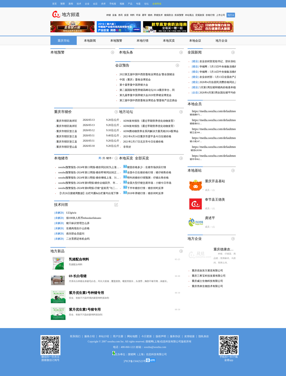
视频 (122, 3)
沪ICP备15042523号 (135, 361)
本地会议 (195, 40)
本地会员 (195, 104)
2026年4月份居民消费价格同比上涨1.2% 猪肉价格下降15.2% (233, 82)
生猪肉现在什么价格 (72, 228)
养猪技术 (158, 15)
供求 (103, 3)
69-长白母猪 (124, 276)
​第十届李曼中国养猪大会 (134, 84)
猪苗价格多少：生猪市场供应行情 (144, 167)
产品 (130, 3)
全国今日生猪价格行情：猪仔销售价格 (147, 172)
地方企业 (221, 40)
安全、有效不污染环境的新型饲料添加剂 (89, 298)
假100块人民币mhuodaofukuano (77, 218)
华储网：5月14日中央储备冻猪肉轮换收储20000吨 (228, 71)
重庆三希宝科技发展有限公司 (209, 275)
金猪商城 (156, 3)
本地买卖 (169, 40)
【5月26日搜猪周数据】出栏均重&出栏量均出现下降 (88, 193)
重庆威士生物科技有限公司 (207, 281)
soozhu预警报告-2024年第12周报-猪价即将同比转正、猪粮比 (92, 172)
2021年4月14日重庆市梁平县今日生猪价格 (147, 136)
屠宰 (144, 15)
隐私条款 (204, 336)
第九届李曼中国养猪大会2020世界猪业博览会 (145, 95)
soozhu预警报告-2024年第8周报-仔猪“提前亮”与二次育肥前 (91, 188)
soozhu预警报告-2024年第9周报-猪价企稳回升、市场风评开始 (93, 182)
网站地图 (132, 336)
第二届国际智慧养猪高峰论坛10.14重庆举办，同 (147, 90)
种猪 (108, 15)
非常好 (127, 146)
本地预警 (116, 40)
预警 (62, 3)
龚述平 (210, 218)
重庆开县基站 (215, 181)
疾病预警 (179, 15)
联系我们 (75, 336)
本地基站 (195, 170)
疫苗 (126, 15)
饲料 (132, 15)
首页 (54, 3)
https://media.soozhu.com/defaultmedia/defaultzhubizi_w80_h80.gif (232, 113)
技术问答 (61, 205)
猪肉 (150, 15)
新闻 (71, 3)
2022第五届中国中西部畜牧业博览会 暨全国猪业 (147, 74)
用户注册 (118, 336)
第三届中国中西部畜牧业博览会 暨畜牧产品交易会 (148, 100)
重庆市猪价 (63, 112)
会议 (95, 3)
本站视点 (189, 15)
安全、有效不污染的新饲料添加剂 (85, 314)
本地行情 (142, 40)
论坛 (146, 3)
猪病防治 (168, 15)
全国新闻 (195, 52)
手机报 (112, 3)
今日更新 (146, 336)
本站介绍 (104, 336)
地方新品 (57, 251)
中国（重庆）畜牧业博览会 (135, 79)
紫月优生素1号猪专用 (124, 309)
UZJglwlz (65, 212)
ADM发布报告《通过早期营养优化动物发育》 (149, 120)
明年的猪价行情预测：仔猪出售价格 (146, 177)
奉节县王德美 (215, 199)
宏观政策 (199, 15)
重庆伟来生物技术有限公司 (207, 286)
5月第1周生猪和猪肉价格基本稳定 (218, 87)
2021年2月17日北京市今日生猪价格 (143, 141)
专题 (138, 3)
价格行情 (210, 15)
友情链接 (189, 336)
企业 (87, 3)
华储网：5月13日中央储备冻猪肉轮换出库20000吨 (228, 66)
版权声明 (161, 336)
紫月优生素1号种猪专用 (124, 292)
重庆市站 (64, 40)
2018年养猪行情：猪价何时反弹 (143, 193)
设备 (114, 15)
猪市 (109, 158)
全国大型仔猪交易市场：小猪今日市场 (147, 182)
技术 (79, 3)
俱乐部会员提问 (69, 233)
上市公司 (220, 15)
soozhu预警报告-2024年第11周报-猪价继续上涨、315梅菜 (90, 177)
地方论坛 (126, 112)
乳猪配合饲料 (124, 259)
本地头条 (126, 52)
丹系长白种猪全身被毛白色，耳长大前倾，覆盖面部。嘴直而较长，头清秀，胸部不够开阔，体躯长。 (119, 281)
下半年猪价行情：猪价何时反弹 (143, 188)
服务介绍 (89, 336)
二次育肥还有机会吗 (72, 238)
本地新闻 (90, 40)
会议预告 (122, 65)
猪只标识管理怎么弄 (72, 223)
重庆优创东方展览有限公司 (207, 270)
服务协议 (175, 336)
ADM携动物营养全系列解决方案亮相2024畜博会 (151, 131)
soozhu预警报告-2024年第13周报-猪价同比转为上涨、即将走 (92, 167)
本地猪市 (61, 158)
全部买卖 (142, 158)
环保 (138, 15)
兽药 (120, 15)
